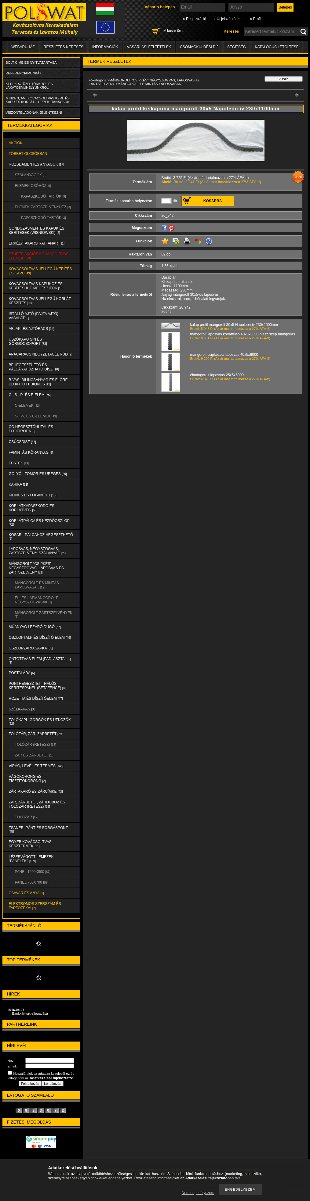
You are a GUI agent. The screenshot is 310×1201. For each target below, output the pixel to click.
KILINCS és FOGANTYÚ (33, 495)
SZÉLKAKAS (22, 709)
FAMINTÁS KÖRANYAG (31, 452)
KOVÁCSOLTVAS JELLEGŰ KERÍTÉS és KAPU (40, 271)
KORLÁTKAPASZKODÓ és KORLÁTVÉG (31, 508)
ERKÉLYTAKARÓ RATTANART (37, 243)
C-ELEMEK (27, 405)
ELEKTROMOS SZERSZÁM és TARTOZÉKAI (35, 906)
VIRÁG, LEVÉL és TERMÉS (36, 766)
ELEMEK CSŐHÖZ (33, 186)
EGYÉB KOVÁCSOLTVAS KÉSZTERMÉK (30, 844)
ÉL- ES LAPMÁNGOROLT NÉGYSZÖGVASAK (36, 600)
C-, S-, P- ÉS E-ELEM (30, 395)
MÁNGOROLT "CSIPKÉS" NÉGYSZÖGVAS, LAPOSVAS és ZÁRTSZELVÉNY (36, 568)
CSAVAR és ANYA (26, 893)
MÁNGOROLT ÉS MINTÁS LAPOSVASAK (37, 585)
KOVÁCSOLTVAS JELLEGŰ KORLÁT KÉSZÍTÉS (40, 301)
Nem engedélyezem (198, 1193)
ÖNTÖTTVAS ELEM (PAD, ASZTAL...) (40, 660)
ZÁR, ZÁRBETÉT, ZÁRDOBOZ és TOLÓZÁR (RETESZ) (37, 804)
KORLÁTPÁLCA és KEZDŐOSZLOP (39, 522)
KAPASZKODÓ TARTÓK (43, 196)
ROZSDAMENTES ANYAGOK (36, 164)
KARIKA (18, 484)
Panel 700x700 (31, 882)
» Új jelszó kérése (228, 19)
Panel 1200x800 (32, 872)
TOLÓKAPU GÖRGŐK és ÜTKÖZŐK (40, 721)
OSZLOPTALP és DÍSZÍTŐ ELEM (40, 637)
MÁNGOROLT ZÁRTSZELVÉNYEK (43, 614)
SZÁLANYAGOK (30, 175)
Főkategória (98, 80)
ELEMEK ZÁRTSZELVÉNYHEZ (43, 207)
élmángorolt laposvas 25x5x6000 (217, 375)
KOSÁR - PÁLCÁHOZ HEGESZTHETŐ (41, 536)
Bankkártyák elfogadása (30, 1013)
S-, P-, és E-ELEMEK (36, 416)
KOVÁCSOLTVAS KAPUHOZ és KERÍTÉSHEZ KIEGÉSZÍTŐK (36, 286)
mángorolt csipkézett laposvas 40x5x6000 (224, 354)
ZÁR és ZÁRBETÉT (34, 755)
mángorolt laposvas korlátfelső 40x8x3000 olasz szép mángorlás (242, 334)
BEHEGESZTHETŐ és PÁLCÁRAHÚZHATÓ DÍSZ (34, 367)
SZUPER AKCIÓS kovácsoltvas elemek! (39, 256)
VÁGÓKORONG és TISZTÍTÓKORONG (27, 778)
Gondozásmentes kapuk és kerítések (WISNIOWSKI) (36, 230)
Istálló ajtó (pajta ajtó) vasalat (33, 316)
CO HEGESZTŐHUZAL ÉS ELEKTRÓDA (31, 429)
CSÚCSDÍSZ (22, 442)
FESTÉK (19, 463)
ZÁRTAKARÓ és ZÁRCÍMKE (36, 791)
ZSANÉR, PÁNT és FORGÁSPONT (38, 829)
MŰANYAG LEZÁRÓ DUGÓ (35, 627)
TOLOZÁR (26, 817)
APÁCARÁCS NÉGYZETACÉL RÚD (40, 354)
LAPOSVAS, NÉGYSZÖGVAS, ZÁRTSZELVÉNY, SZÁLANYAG (38, 551)
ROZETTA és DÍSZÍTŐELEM (36, 698)
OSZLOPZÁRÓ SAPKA (31, 648)
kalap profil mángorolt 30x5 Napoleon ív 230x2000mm (234, 325)
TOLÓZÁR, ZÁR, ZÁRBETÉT (36, 734)
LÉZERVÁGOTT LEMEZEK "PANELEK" (31, 859)
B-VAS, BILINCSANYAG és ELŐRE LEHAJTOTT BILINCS (38, 382)
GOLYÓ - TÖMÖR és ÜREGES (38, 474)
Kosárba (212, 201)
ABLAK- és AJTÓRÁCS (31, 329)
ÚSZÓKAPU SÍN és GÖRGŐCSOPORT (28, 341)
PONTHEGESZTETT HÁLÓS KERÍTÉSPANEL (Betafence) (37, 685)
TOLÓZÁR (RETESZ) (35, 744)
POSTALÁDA (22, 673)
